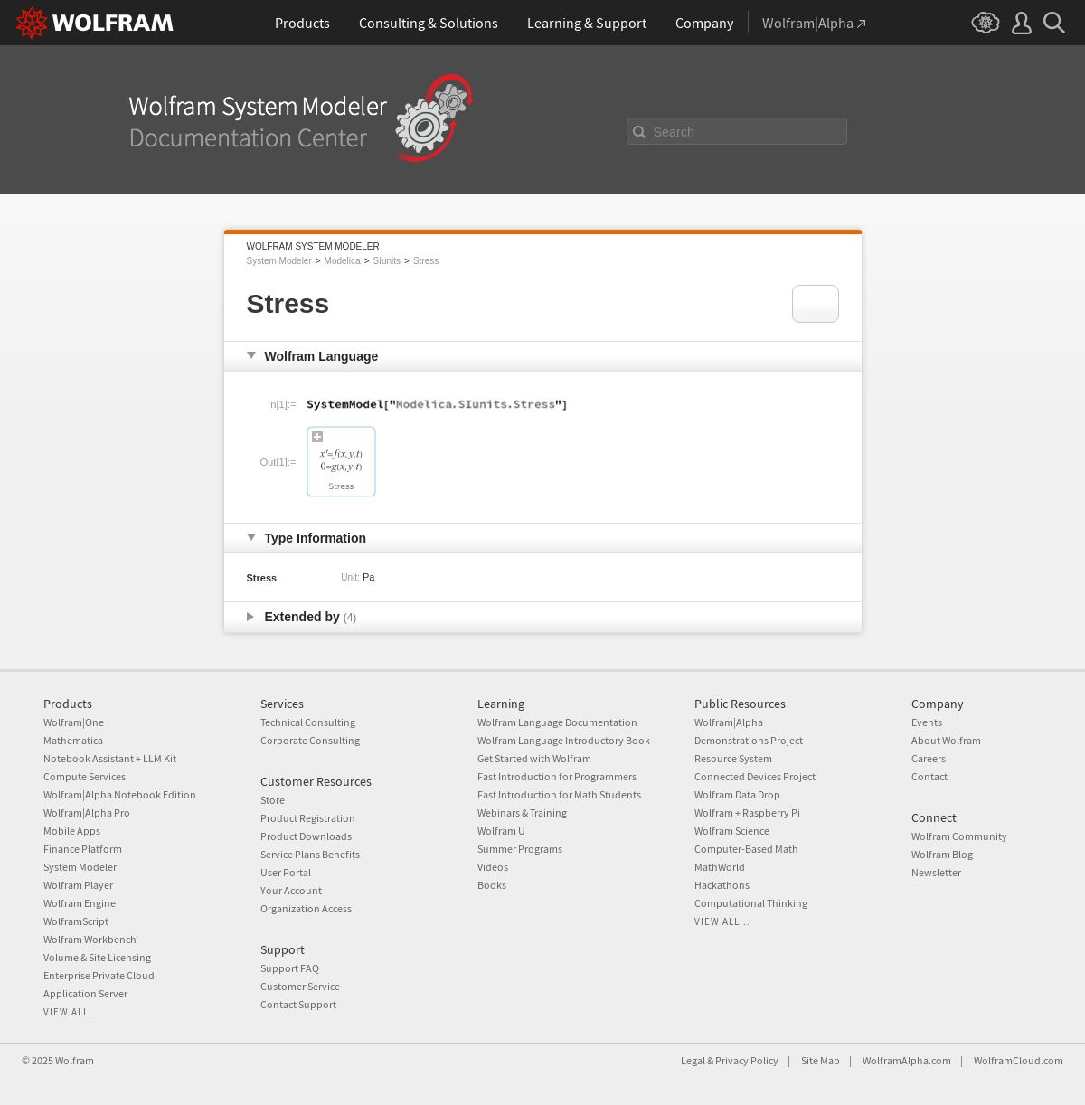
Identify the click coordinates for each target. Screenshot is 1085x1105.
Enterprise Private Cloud (99, 975)
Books (491, 885)
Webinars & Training (522, 812)
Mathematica (73, 740)
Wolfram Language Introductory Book (563, 740)
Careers (928, 758)
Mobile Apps (71, 830)
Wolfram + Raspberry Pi (747, 812)
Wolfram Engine (79, 903)
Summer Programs (519, 848)
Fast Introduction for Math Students (559, 794)
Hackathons (722, 885)
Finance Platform (82, 848)
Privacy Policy (746, 1060)
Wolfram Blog (942, 854)
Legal (693, 1060)
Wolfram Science (731, 830)
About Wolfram (946, 740)
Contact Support (298, 1004)
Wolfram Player (78, 885)
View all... (71, 1012)
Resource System (733, 758)
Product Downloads (306, 836)
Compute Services (84, 776)
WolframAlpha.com (907, 1060)
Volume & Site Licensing (97, 957)
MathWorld (719, 867)
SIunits (387, 261)
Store (272, 800)
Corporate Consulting (310, 740)
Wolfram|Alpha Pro (86, 812)
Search (674, 132)
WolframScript (75, 921)
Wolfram (74, 1060)
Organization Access (306, 908)
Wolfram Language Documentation (557, 722)
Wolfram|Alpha (728, 722)
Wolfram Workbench (90, 939)
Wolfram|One (73, 722)
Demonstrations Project (748, 740)
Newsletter (936, 872)
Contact (929, 776)
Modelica (343, 261)
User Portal (285, 872)
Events (926, 722)
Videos (492, 867)
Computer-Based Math (746, 848)
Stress (426, 261)
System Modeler (279, 261)
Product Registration (307, 818)
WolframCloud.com (1018, 1060)
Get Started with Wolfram (534, 758)
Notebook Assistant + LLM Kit (109, 758)
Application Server (85, 993)
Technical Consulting (307, 722)
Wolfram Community (959, 836)
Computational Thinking (750, 903)
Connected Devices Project (755, 776)
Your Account (291, 890)
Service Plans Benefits (310, 854)
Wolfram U (501, 830)
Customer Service (300, 986)
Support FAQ (289, 968)
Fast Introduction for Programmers (557, 776)
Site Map (820, 1060)
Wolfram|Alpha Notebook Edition (119, 794)
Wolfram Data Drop (737, 794)
